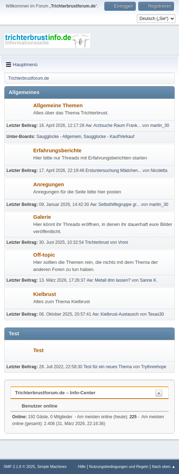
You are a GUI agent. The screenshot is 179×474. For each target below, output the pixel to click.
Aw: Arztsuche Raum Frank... (113, 125)
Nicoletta (159, 170)
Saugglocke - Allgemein (58, 136)
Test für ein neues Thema (108, 366)
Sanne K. (149, 280)
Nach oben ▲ (163, 466)
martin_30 (159, 125)
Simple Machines (51, 466)
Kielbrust (44, 294)
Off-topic (44, 255)
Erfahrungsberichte (57, 150)
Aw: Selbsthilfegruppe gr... (115, 204)
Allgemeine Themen (58, 105)
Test (38, 350)
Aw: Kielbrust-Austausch (115, 314)
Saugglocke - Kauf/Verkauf (109, 136)
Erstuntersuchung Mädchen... (113, 170)
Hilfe (82, 466)
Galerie (42, 217)
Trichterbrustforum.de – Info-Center (55, 392)
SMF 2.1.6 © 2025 (19, 466)
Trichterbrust (97, 242)
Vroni (123, 242)
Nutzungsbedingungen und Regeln (118, 466)
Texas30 (156, 314)
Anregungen (48, 184)
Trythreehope (153, 366)
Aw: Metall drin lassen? (109, 280)
